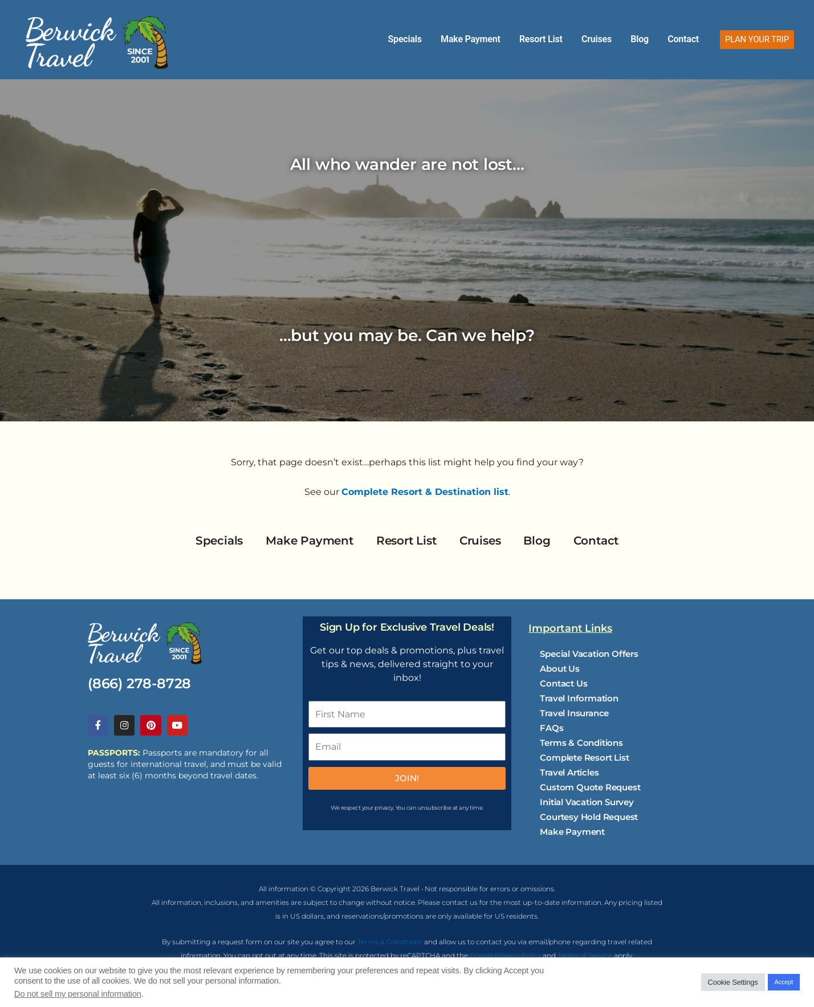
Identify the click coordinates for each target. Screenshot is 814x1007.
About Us (559, 668)
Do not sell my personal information (77, 993)
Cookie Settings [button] (733, 982)
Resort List (567, 39)
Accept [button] (784, 981)
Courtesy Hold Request (589, 816)
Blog (651, 39)
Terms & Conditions (581, 742)
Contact (687, 39)
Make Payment (505, 39)
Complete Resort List (584, 757)
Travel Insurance (574, 713)
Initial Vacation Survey (586, 802)
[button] (757, 39)
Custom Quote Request (590, 787)
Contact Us (563, 683)
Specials (446, 39)
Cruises (615, 39)
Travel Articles (569, 772)
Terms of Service (584, 956)
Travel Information (579, 698)
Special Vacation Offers (589, 653)
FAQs (551, 727)
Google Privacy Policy (505, 956)
